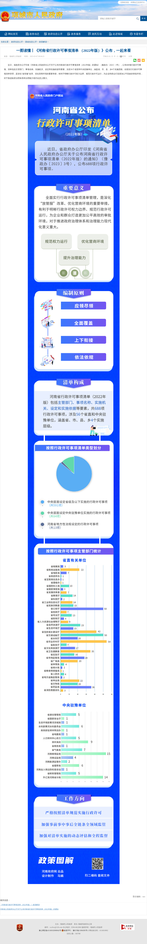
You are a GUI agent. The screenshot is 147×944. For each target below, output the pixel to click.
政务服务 (76, 34)
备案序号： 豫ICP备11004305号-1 (76, 930)
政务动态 (34, 34)
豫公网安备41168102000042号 (50, 930)
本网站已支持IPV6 (138, 2)
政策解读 (43, 42)
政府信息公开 (55, 34)
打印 (124, 56)
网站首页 (13, 34)
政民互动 (97, 34)
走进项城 (118, 34)
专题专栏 (138, 34)
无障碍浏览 (124, 2)
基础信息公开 (31, 42)
